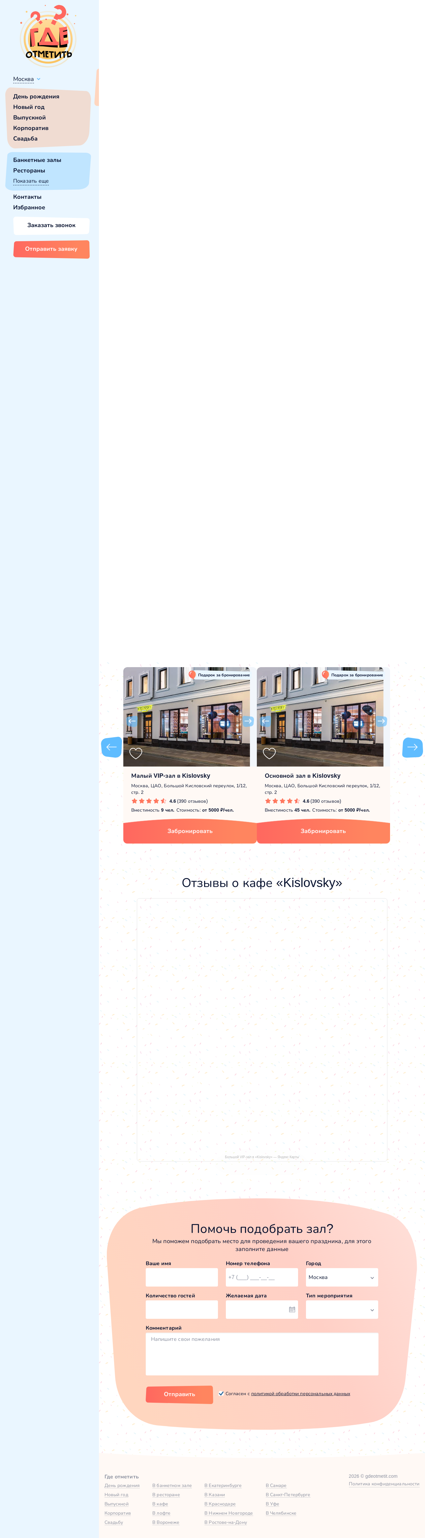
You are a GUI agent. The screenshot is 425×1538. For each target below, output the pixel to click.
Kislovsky (135, 309)
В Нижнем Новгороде (228, 1513)
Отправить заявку (51, 249)
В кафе (160, 1503)
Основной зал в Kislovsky (303, 775)
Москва (23, 79)
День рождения (36, 96)
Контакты (27, 197)
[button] (132, 187)
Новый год (29, 107)
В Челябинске (281, 1513)
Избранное (29, 207)
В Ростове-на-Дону (225, 1522)
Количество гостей (170, 1295)
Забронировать (190, 831)
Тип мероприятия (329, 1295)
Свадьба (25, 138)
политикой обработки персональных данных (300, 1393)
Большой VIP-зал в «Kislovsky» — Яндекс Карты (262, 1157)
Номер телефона (248, 1263)
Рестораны (29, 170)
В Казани (214, 1494)
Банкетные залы (37, 160)
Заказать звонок (51, 225)
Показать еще (31, 181)
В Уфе (273, 1503)
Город (313, 1263)
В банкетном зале (172, 1485)
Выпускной (29, 117)
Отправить (179, 1394)
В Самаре (276, 1485)
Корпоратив (30, 128)
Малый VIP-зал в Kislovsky (170, 775)
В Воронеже (165, 1522)
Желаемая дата (246, 1295)
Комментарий (164, 1328)
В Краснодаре (220, 1503)
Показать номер (322, 228)
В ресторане (166, 1494)
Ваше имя (158, 1263)
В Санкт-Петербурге (288, 1494)
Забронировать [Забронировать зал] (339, 261)
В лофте (161, 1513)
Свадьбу (114, 1522)
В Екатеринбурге (223, 1485)
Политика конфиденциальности (384, 1483)
